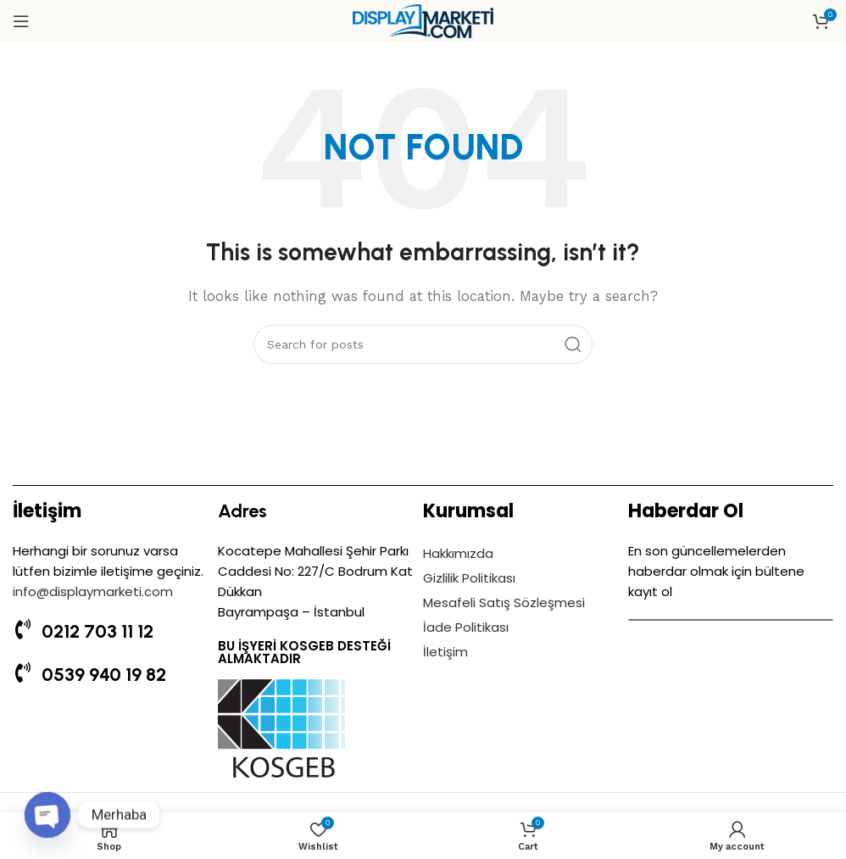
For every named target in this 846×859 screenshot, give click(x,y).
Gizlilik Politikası (469, 578)
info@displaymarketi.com (93, 591)
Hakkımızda (458, 553)
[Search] (423, 344)
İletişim (445, 652)
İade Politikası (466, 627)
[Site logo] (423, 20)
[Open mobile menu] (21, 21)
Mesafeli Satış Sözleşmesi (504, 602)
